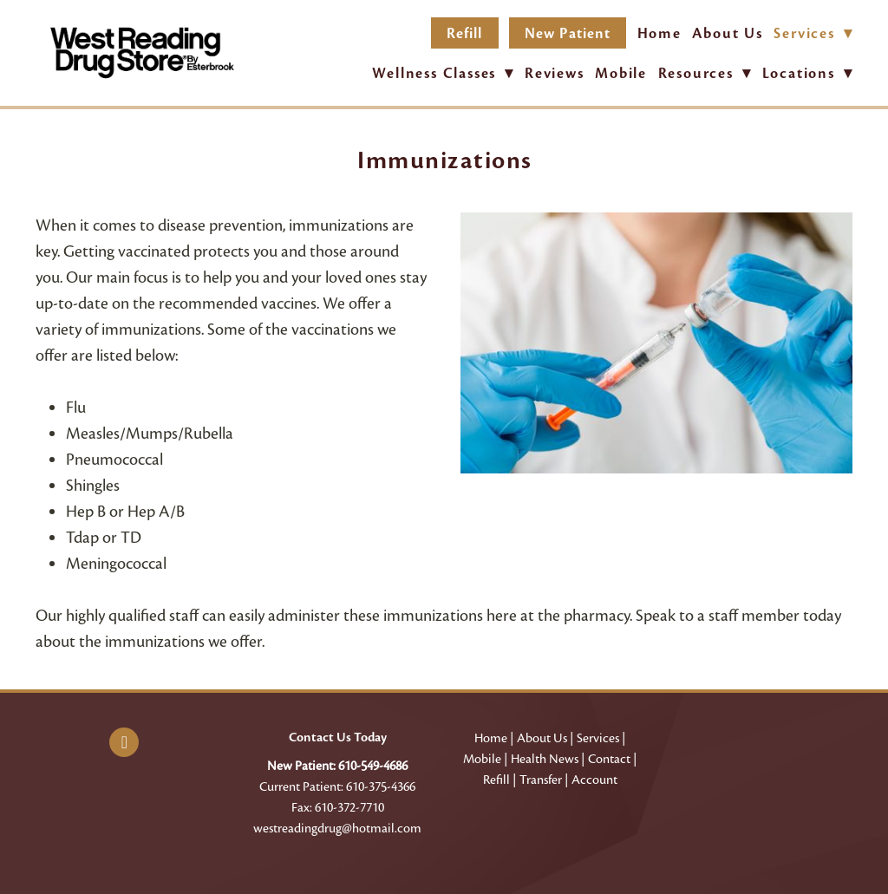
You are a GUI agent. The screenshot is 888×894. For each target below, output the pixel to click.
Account (594, 779)
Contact (609, 759)
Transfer (540, 779)
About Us (727, 33)
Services (598, 738)
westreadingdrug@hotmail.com (337, 828)
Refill (464, 33)
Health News (544, 759)
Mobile (621, 73)
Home (659, 33)
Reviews (554, 73)
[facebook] (124, 742)
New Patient (567, 33)
